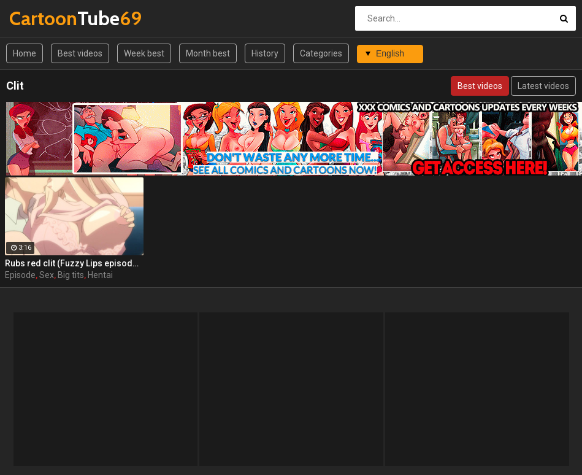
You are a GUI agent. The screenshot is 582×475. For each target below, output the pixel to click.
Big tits (71, 275)
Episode (20, 275)
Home (24, 53)
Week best (144, 53)
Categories (321, 53)
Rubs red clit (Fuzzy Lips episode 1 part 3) (74, 263)
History (264, 53)
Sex (46, 275)
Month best (208, 53)
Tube (41, 18)
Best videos (80, 53)
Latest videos (543, 86)
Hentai (100, 275)
